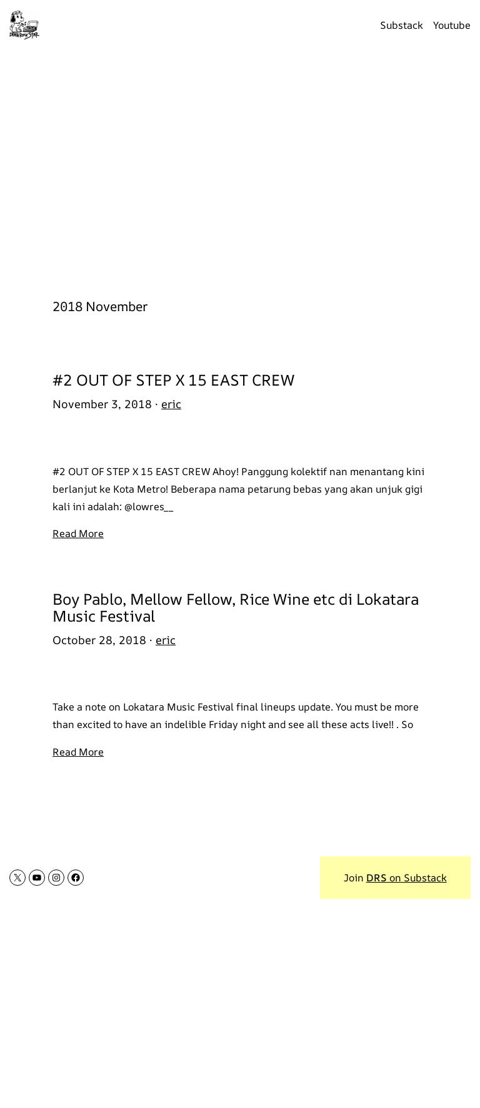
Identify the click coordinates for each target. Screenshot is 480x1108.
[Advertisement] (240, 167)
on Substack (406, 878)
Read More (78, 533)
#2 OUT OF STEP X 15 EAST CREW (173, 379)
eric (171, 403)
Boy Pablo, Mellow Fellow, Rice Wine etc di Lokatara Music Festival (235, 607)
